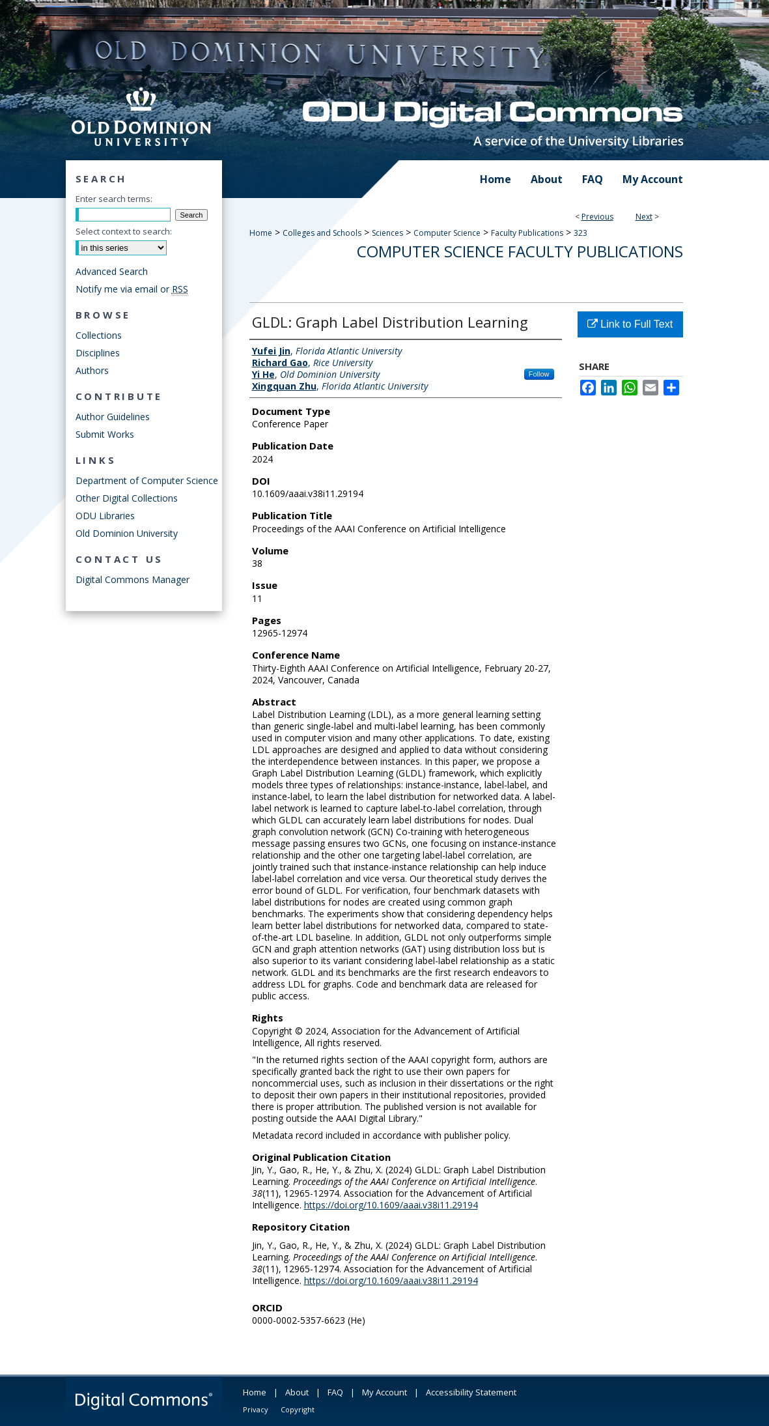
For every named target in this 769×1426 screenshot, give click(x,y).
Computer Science (447, 232)
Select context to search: (124, 231)
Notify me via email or (132, 289)
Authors (92, 370)
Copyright (298, 1409)
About (297, 1392)
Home (260, 232)
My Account (384, 1392)
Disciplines (98, 353)
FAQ (335, 1392)
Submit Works (105, 434)
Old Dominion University (127, 533)
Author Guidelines (113, 416)
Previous (597, 216)
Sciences (387, 232)
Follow (539, 374)
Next (644, 216)
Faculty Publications (527, 232)
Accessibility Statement (471, 1392)
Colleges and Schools (322, 232)
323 (580, 232)
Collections (99, 335)
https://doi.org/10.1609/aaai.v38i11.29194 (391, 1205)
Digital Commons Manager (132, 579)
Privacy (255, 1409)
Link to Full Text (630, 324)
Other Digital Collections (127, 498)
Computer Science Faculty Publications (520, 251)
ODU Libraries (105, 515)
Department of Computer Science (147, 480)
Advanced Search (112, 271)
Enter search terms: (114, 199)
